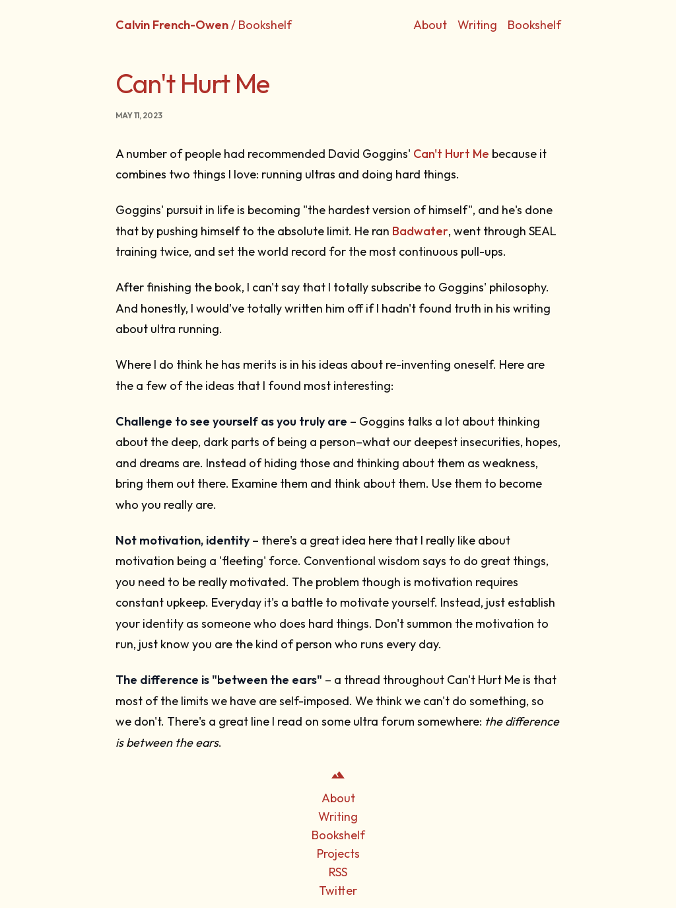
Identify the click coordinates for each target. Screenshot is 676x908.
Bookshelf (534, 24)
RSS (338, 872)
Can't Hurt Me (451, 153)
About (430, 24)
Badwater (420, 231)
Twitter (338, 890)
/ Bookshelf (261, 24)
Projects (338, 853)
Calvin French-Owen (172, 24)
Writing (477, 24)
